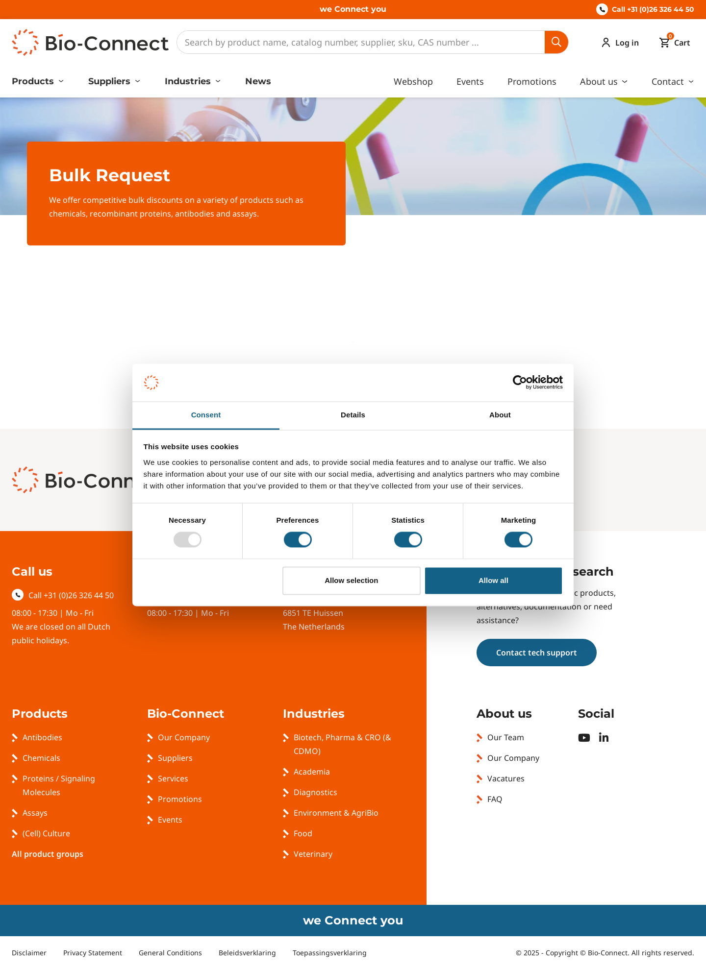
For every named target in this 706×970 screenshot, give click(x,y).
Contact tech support (536, 652)
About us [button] (600, 81)
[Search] (361, 42)
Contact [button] (669, 81)
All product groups (47, 854)
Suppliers (175, 757)
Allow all (493, 580)
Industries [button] (189, 81)
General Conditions (170, 952)
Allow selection (351, 580)
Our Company (184, 737)
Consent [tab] (206, 415)
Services (173, 778)
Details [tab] (353, 415)
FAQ (495, 799)
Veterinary (313, 854)
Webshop (413, 81)
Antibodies (42, 737)
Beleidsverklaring (247, 952)
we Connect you (353, 9)
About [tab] (500, 415)
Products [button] (34, 81)
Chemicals (41, 757)
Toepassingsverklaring (330, 952)
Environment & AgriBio (336, 812)
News (258, 81)
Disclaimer (29, 952)
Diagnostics (315, 792)
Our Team (505, 737)
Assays (35, 812)
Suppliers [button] (110, 81)
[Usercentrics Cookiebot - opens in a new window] (520, 382)
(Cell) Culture (46, 833)
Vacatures (506, 778)
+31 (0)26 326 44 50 (79, 595)
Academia (312, 771)
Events (470, 81)
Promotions (531, 81)
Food (303, 833)
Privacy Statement (92, 952)
